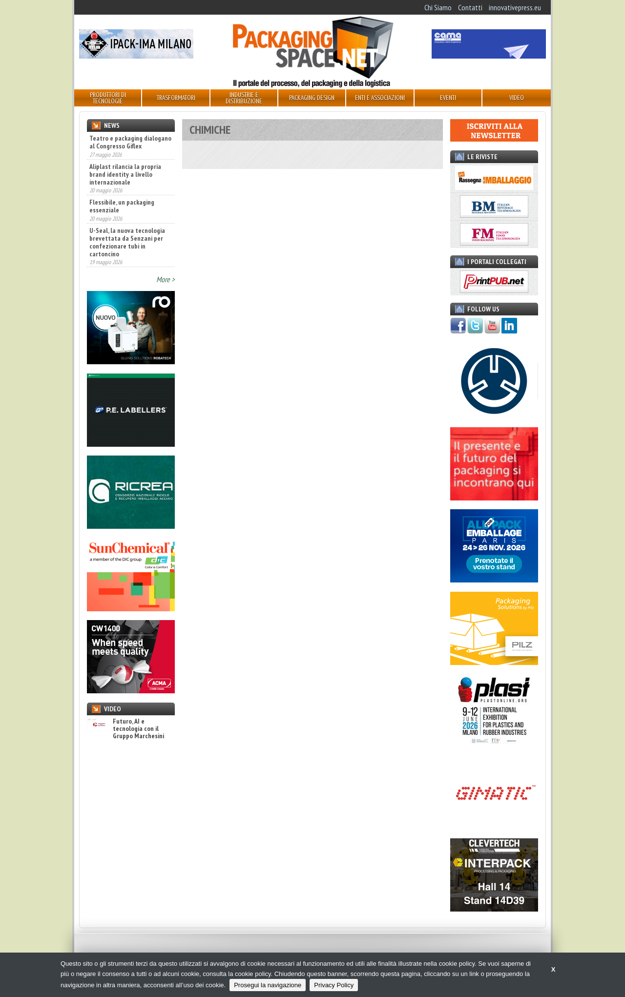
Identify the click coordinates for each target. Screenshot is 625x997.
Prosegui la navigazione (267, 985)
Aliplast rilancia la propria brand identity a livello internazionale (125, 174)
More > (165, 279)
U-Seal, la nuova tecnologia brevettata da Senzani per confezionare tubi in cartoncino (127, 242)
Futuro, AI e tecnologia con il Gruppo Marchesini (125, 729)
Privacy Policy (334, 985)
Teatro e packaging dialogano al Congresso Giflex (130, 142)
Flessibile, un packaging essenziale (121, 206)
